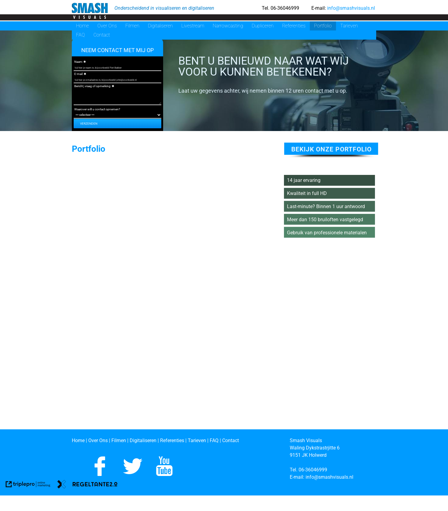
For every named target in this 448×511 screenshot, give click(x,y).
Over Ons (107, 26)
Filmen (132, 26)
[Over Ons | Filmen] (107, 440)
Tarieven (349, 26)
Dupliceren (263, 26)
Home (82, 26)
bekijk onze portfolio (331, 149)
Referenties (294, 26)
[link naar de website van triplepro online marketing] (28, 485)
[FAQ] (215, 440)
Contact (101, 35)
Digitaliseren (160, 26)
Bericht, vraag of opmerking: (92, 86)
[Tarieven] (197, 440)
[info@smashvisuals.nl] (330, 477)
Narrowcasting (228, 26)
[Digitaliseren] (143, 440)
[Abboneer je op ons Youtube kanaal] (164, 474)
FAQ (80, 35)
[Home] (78, 440)
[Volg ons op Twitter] (133, 474)
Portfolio (323, 26)
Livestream (192, 26)
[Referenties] (172, 440)
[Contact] (230, 440)
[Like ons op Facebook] (100, 474)
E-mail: (78, 74)
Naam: (78, 61)
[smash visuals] (89, 11)
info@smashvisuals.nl (350, 8)
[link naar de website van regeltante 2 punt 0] (87, 485)
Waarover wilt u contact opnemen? (97, 109)
